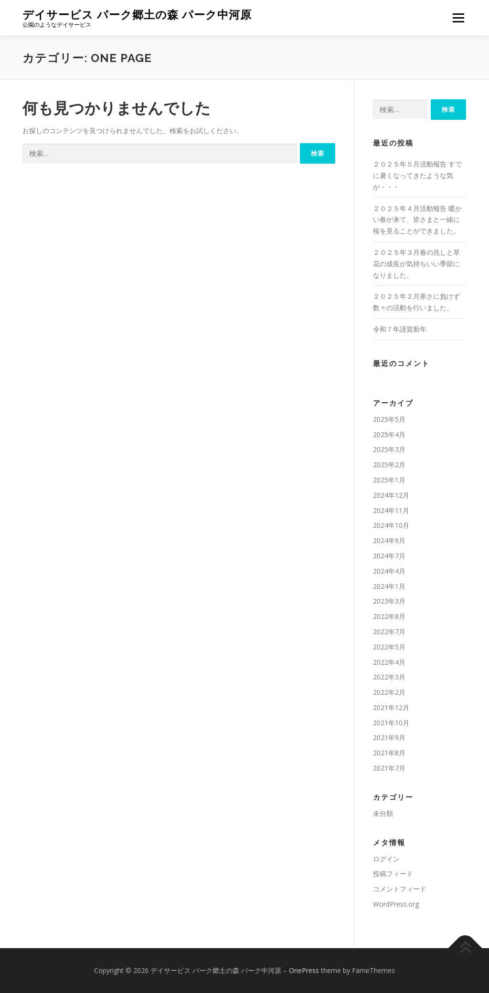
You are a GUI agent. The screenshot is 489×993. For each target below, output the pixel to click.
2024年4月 (389, 570)
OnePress (304, 970)
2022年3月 (389, 676)
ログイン (386, 858)
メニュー (458, 17)
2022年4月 (389, 662)
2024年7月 (389, 555)
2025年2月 (389, 464)
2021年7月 (389, 768)
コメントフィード (399, 888)
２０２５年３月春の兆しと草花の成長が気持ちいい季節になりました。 (416, 264)
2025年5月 (389, 419)
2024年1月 (389, 586)
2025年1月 (389, 479)
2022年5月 (389, 646)
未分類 (383, 813)
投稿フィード (393, 873)
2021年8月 (389, 752)
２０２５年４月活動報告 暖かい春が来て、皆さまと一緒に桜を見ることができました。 (417, 220)
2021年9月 (389, 737)
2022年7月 (389, 631)
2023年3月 (389, 601)
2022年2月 (389, 692)
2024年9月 (389, 540)
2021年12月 (391, 707)
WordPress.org (396, 904)
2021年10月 (391, 722)
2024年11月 (391, 510)
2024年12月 (391, 495)
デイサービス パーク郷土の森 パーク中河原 (137, 14)
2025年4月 (389, 434)
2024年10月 (391, 525)
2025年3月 (389, 449)
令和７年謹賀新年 (403, 329)
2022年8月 (389, 616)
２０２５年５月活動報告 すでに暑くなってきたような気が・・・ (417, 175)
